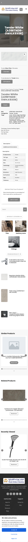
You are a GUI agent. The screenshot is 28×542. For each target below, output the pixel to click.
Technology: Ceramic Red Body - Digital (16, 121)
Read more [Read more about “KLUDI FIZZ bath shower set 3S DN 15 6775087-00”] (14, 464)
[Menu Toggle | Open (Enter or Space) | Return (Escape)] (26, 9)
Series (11, 89)
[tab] (7, 143)
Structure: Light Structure (16, 118)
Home (2, 89)
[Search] (25, 209)
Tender (16, 89)
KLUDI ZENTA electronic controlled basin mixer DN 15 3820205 (17, 261)
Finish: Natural (13, 116)
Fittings (14, 249)
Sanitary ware (21, 233)
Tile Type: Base (16, 123)
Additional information (10, 147)
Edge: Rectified (21, 115)
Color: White (12, 115)
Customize (14, 534)
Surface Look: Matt (14, 119)
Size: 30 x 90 (21, 116)
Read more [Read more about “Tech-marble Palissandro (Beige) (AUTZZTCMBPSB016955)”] (14, 362)
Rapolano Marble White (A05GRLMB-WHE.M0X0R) (17, 276)
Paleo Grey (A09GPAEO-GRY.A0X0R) (17, 291)
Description (6, 143)
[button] (1, 2)
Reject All (14, 538)
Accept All (14, 530)
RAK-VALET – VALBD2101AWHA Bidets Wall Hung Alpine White (16, 314)
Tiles (7, 89)
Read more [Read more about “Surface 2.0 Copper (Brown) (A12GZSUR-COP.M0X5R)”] (14, 413)
